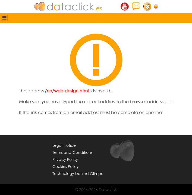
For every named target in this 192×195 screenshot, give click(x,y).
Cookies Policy (65, 166)
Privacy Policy (65, 159)
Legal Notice (64, 145)
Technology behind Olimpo (77, 173)
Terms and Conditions (72, 152)
